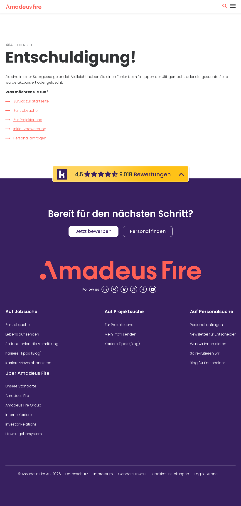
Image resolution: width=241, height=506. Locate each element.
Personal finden (148, 231)
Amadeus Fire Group (23, 405)
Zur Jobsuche (25, 110)
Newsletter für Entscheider (213, 334)
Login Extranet (206, 474)
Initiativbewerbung (29, 128)
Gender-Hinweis (132, 474)
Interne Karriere (18, 414)
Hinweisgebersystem (23, 433)
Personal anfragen (29, 138)
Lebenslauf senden (22, 334)
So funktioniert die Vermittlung (31, 343)
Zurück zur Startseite (31, 101)
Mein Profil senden (120, 334)
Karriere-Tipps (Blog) (23, 353)
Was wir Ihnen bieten (208, 343)
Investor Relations (21, 424)
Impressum (103, 474)
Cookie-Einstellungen (170, 474)
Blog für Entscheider (207, 362)
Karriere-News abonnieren (28, 362)
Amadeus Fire (17, 395)
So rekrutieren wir (204, 353)
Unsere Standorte (20, 386)
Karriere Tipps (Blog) (122, 343)
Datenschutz (76, 474)
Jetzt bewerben (93, 231)
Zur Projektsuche (27, 119)
